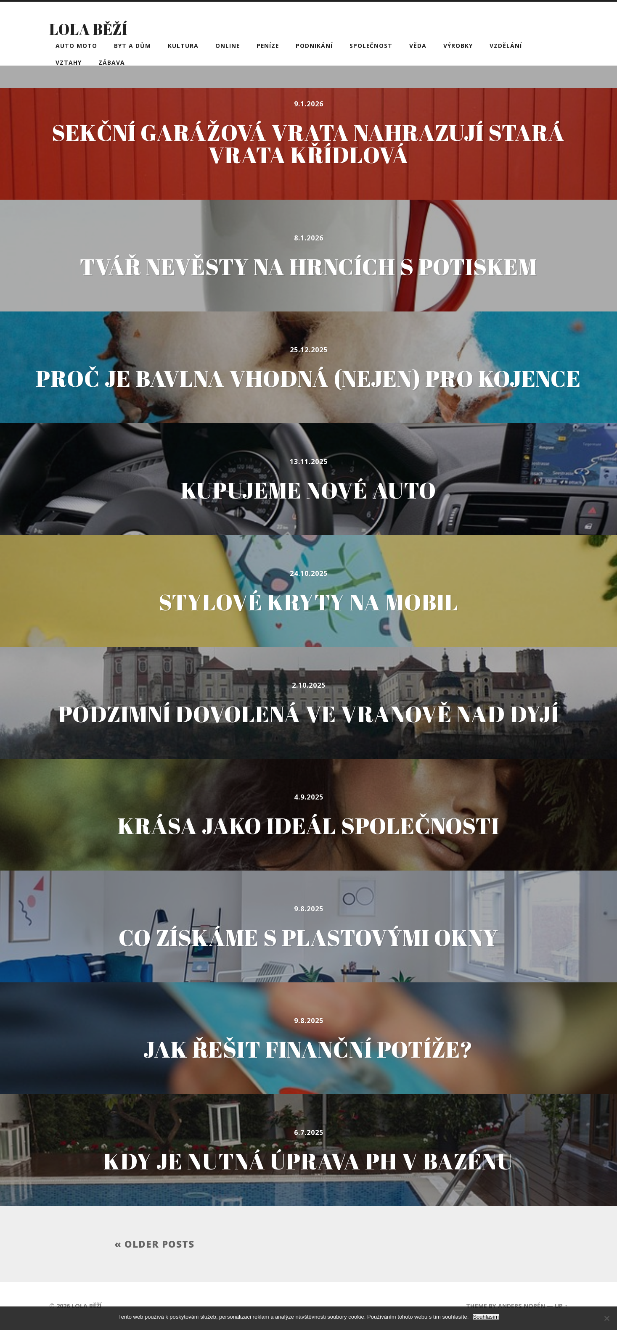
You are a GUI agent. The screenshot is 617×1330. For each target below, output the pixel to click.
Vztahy (69, 62)
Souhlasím (485, 1316)
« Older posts (154, 1244)
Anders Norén (521, 1306)
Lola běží (88, 29)
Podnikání (314, 46)
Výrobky (458, 46)
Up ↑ (561, 1306)
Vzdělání (506, 46)
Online (227, 46)
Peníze (268, 46)
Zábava (111, 62)
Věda (417, 46)
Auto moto (76, 46)
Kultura (183, 46)
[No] (606, 1318)
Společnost (371, 46)
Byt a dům (132, 46)
